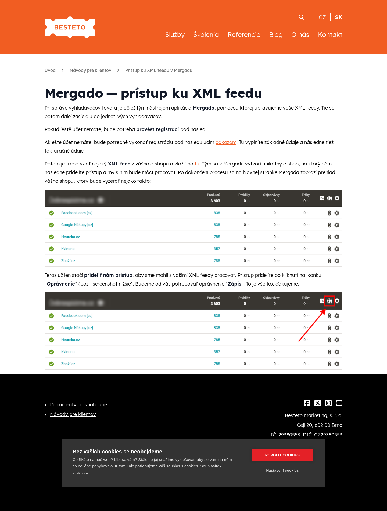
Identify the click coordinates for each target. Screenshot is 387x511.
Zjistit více (80, 473)
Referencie (244, 34)
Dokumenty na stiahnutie (78, 404)
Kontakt (330, 34)
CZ (322, 17)
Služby (175, 34)
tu (197, 164)
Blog (276, 34)
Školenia (206, 34)
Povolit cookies (282, 455)
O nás (300, 34)
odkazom (226, 142)
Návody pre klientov (73, 414)
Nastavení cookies (282, 470)
